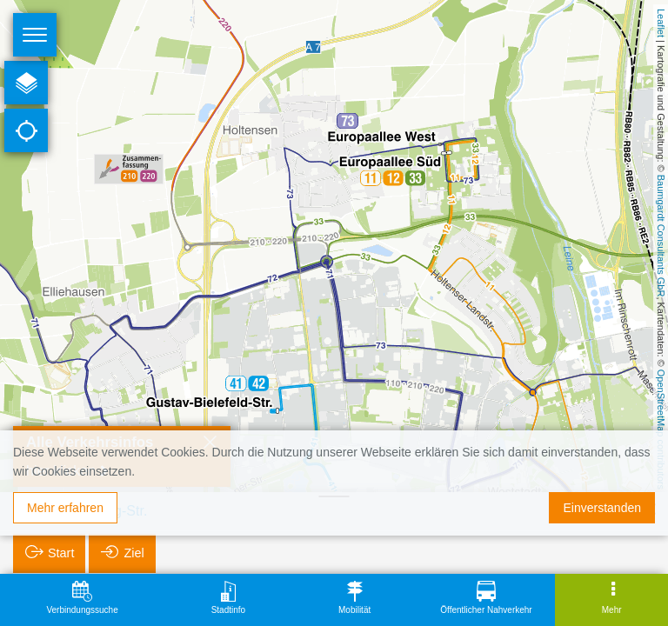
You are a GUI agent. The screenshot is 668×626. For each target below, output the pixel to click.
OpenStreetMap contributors (661, 429)
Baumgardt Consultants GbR (661, 236)
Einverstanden (602, 508)
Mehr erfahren (65, 508)
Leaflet (661, 23)
